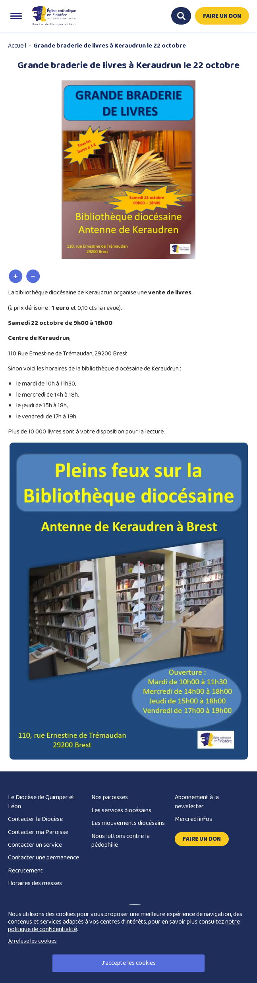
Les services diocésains (121, 810)
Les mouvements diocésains (128, 823)
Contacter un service (35, 845)
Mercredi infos (193, 819)
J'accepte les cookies (129, 963)
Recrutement (25, 871)
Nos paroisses (109, 797)
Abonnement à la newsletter (197, 801)
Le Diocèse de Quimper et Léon (41, 801)
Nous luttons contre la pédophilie (120, 840)
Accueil (17, 46)
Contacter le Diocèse (35, 819)
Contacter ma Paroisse (38, 832)
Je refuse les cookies (32, 941)
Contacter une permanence (43, 858)
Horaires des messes (35, 883)
